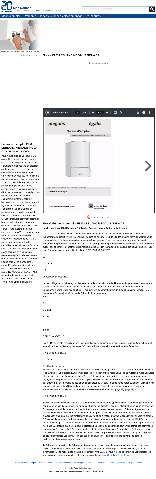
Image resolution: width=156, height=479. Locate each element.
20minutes (94, 16)
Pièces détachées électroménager (61, 16)
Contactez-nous (101, 463)
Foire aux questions (45, 463)
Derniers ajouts (79, 463)
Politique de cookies (134, 463)
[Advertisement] (99, 84)
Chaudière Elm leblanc (118, 455)
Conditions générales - (118, 463)
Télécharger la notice (101, 217)
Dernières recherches (63, 463)
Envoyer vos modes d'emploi (25, 463)
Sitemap (90, 463)
